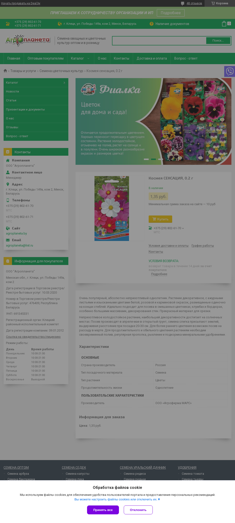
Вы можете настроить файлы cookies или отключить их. (115, 499)
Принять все (103, 510)
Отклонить (138, 510)
